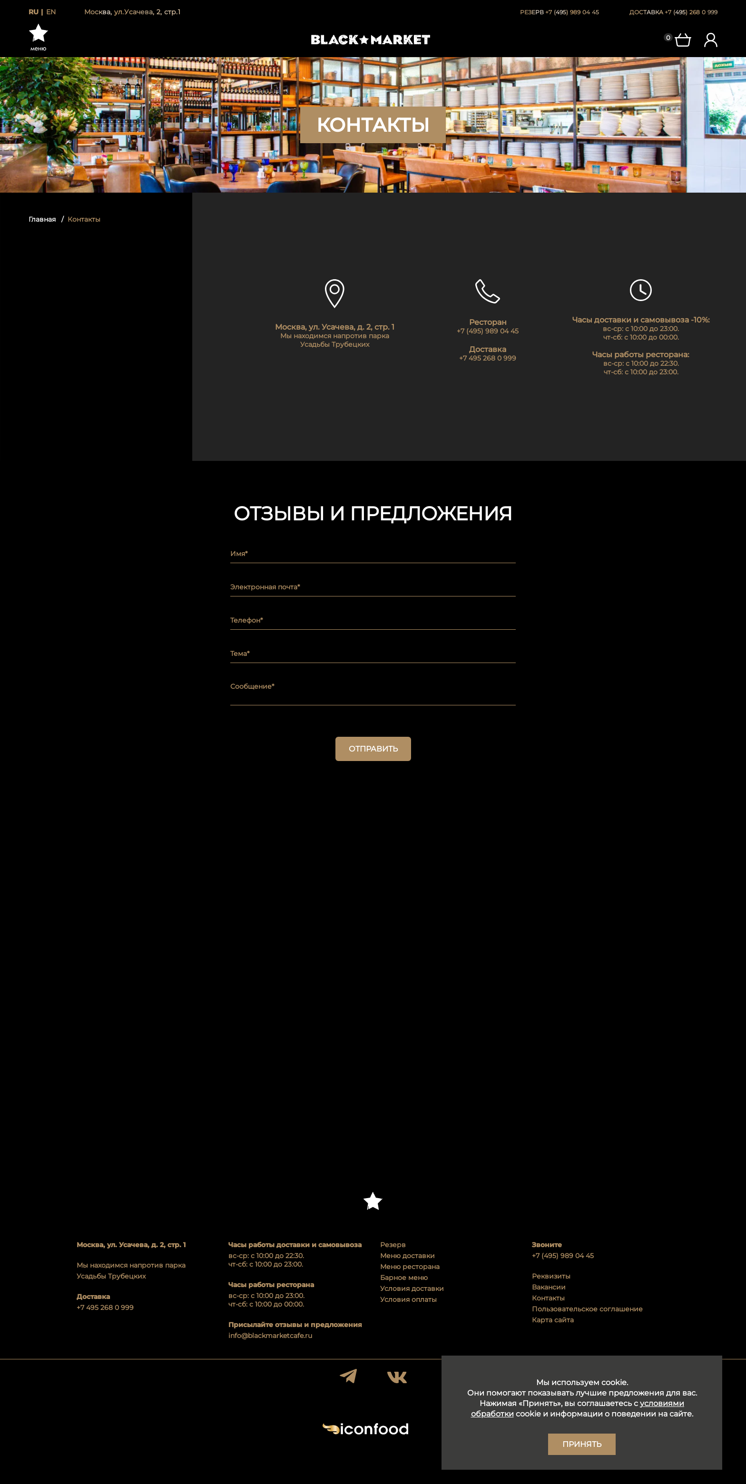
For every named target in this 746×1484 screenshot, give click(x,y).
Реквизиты (551, 1276)
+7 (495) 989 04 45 (563, 1255)
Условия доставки (412, 1288)
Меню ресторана (410, 1266)
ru (34, 12)
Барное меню (404, 1277)
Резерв (393, 1244)
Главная (42, 219)
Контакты (548, 1298)
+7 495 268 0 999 (105, 1307)
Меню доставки (407, 1255)
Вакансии (549, 1287)
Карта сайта (553, 1320)
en (51, 12)
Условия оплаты (408, 1299)
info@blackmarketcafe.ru (270, 1335)
